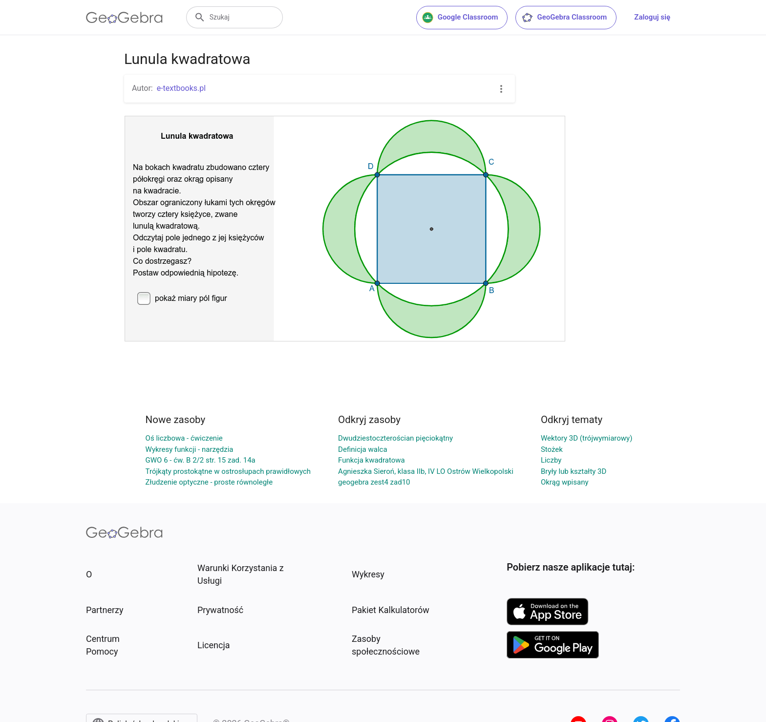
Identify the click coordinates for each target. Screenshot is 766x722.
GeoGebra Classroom (564, 17)
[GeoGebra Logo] (124, 17)
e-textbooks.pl (181, 88)
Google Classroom (460, 17)
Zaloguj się (652, 17)
